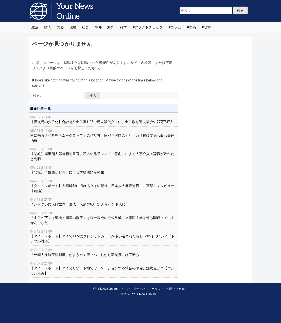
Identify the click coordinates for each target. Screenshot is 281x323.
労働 (60, 27)
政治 (34, 27)
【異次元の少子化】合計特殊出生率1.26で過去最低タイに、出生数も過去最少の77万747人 (103, 119)
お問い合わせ (175, 289)
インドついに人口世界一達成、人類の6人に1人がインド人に (103, 201)
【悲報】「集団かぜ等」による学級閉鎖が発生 (103, 169)
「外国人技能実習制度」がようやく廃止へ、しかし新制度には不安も (103, 252)
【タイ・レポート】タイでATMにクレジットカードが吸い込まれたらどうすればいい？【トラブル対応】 (103, 236)
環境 (72, 27)
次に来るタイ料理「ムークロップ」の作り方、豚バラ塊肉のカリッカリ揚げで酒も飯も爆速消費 (103, 135)
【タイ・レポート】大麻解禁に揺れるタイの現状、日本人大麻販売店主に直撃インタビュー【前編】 (103, 186)
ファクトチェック (149, 27)
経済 (47, 27)
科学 (123, 27)
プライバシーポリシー (148, 289)
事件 (98, 27)
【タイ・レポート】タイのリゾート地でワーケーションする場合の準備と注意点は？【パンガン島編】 (103, 268)
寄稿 (192, 27)
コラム (176, 27)
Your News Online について (112, 289)
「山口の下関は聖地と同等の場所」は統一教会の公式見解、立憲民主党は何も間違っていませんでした (103, 218)
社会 (85, 27)
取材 (207, 27)
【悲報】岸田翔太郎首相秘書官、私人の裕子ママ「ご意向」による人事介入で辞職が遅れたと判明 (103, 154)
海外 (110, 27)
